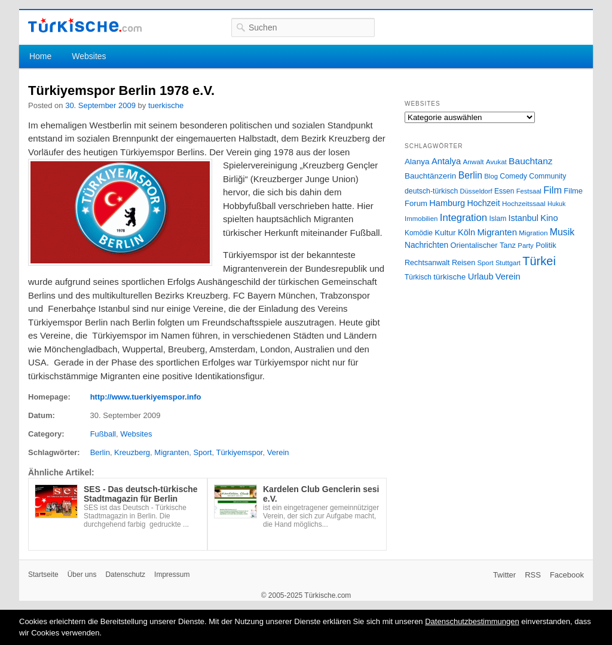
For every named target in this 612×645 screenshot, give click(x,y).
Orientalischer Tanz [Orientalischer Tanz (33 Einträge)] (483, 245)
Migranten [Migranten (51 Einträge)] (497, 232)
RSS (533, 574)
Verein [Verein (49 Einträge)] (508, 276)
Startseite (43, 574)
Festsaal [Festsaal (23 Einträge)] (528, 191)
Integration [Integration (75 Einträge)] (463, 217)
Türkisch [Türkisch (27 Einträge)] (418, 277)
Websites (89, 56)
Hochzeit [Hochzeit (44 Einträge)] (483, 203)
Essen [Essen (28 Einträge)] (504, 191)
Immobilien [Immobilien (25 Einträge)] (421, 218)
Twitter (504, 574)
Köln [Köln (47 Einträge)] (466, 232)
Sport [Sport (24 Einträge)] (486, 262)
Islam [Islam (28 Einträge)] (497, 218)
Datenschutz (125, 574)
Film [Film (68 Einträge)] (552, 190)
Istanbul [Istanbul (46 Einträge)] (523, 218)
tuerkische (165, 105)
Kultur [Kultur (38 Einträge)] (444, 232)
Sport (202, 452)
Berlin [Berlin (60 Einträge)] (470, 175)
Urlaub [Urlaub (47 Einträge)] (481, 276)
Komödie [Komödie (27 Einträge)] (419, 233)
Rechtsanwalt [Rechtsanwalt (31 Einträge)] (427, 263)
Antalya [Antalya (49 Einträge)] (446, 161)
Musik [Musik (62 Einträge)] (562, 232)
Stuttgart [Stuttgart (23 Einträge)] (508, 262)
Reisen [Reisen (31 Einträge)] (463, 263)
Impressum (171, 574)
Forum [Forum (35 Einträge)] (416, 203)
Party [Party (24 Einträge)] (525, 245)
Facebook (567, 574)
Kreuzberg (132, 452)
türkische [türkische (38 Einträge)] (449, 276)
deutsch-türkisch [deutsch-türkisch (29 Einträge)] (431, 191)
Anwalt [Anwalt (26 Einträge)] (473, 161)
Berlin (100, 452)
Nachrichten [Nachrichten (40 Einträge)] (426, 245)
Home (40, 56)
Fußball (103, 433)
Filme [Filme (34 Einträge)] (573, 190)
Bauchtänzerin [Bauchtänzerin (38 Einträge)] (430, 175)
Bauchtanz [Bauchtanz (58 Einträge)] (530, 161)
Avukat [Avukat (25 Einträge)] (496, 161)
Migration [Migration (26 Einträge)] (533, 232)
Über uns (82, 574)
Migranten (171, 452)
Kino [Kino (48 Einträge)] (549, 218)
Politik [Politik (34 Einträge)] (546, 245)
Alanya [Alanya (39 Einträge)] (417, 161)
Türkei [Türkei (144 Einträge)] (539, 261)
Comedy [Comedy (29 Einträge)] (513, 176)
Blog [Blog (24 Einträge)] (491, 176)
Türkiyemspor (239, 452)
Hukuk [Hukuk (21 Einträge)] (556, 203)
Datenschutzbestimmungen (472, 621)
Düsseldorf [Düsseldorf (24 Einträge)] (476, 191)
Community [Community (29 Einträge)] (547, 176)
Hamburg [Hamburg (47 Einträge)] (447, 203)
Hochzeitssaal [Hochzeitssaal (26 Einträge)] (524, 203)
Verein (278, 452)
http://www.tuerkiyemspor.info (145, 396)
